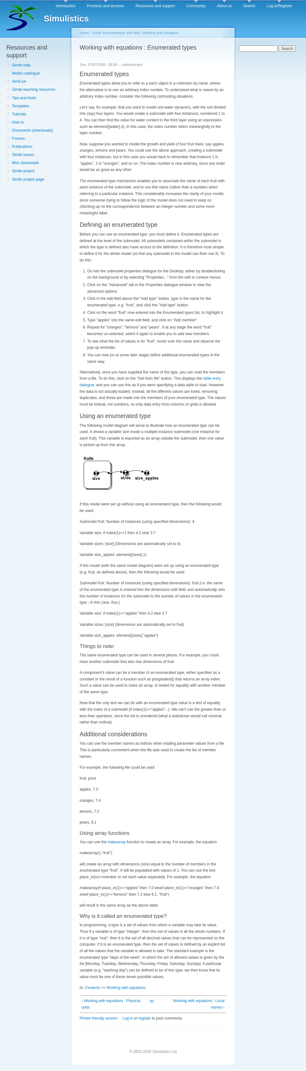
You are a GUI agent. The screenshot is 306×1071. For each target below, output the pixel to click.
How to (18, 122)
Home (84, 33)
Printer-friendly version (99, 1018)
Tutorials (19, 114)
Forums (18, 138)
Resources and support (155, 6)
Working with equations (161, 33)
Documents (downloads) (32, 130)
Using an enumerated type (115, 415)
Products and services (105, 6)
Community (195, 6)
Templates (20, 106)
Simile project (23, 171)
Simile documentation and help (116, 33)
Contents (92, 988)
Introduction (66, 6)
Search (249, 6)
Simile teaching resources (33, 89)
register (144, 1018)
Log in (127, 1018)
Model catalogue (26, 73)
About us (224, 6)
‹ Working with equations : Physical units (110, 1004)
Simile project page (28, 179)
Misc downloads (25, 163)
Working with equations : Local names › (199, 1004)
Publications (22, 146)
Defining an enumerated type (119, 224)
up (152, 1001)
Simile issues (23, 155)
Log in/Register (279, 6)
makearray (117, 842)
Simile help (21, 65)
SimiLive (19, 81)
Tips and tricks (24, 98)
